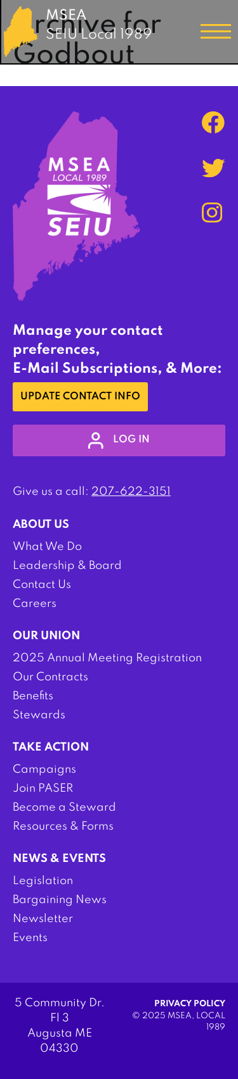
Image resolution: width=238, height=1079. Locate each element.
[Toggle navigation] (216, 32)
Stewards (39, 715)
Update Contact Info (80, 397)
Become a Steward (64, 807)
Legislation (43, 881)
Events (30, 938)
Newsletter (43, 919)
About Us (41, 524)
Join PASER (43, 788)
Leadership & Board (67, 565)
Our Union (46, 636)
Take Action (51, 747)
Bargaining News (60, 900)
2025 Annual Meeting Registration (107, 658)
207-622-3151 (131, 491)
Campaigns (44, 769)
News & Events (59, 858)
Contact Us (42, 584)
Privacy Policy (189, 1004)
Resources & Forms (63, 826)
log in (119, 440)
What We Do (47, 546)
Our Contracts (50, 677)
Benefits (33, 696)
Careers (34, 603)
